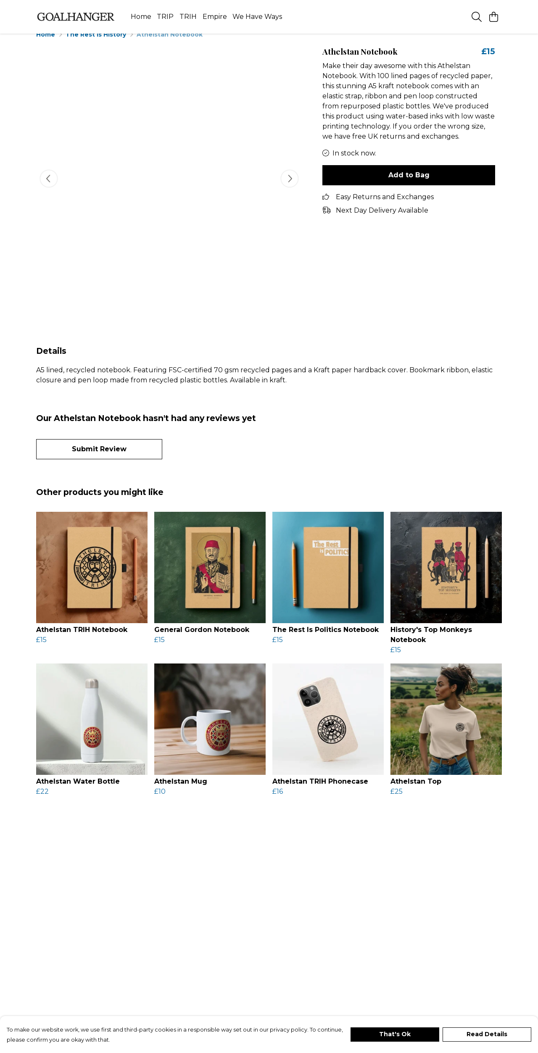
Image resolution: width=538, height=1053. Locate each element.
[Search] (476, 16)
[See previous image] (48, 188)
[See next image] (289, 188)
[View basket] (493, 16)
